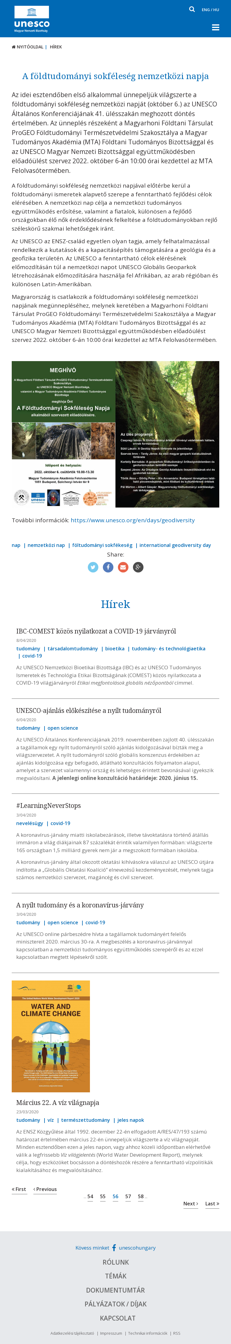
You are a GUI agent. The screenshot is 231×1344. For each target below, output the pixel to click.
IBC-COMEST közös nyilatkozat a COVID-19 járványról (96, 631)
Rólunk (116, 1262)
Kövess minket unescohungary (115, 1247)
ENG (206, 9)
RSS (176, 1333)
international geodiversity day (175, 545)
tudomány (28, 648)
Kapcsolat (118, 1318)
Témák (115, 1276)
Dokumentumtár (115, 1290)
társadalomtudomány (73, 648)
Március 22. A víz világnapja (57, 1102)
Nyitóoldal (27, 47)
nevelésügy (29, 823)
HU (216, 9)
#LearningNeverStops (48, 805)
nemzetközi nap (46, 545)
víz (51, 1120)
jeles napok (130, 1120)
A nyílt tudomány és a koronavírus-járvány (80, 905)
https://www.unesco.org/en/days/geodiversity (133, 520)
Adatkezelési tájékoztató (72, 1333)
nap (16, 545)
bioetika (115, 648)
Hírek (56, 47)
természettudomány (85, 1120)
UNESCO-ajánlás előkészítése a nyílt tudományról (88, 710)
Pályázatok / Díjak (115, 1304)
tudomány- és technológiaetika (168, 648)
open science (63, 728)
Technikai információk (147, 1333)
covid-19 (32, 655)
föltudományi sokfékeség (102, 545)
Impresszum (111, 1333)
